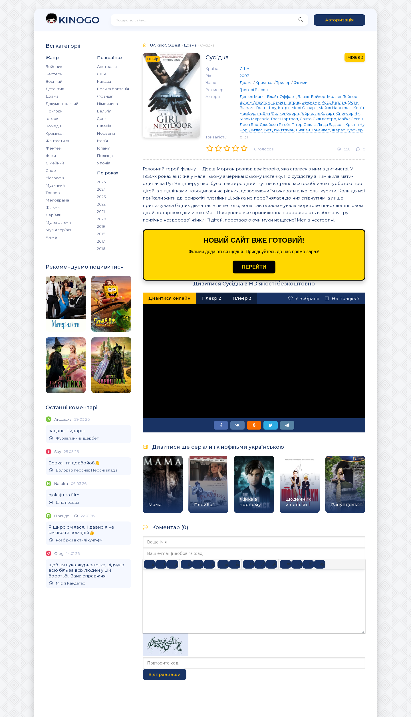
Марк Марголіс (254, 118)
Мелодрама (57, 200)
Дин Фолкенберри (281, 113)
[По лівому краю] (186, 564)
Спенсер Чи (348, 113)
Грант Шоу (266, 107)
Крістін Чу (354, 124)
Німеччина (107, 103)
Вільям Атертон (255, 102)
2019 (101, 226)
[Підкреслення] (172, 564)
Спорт (52, 170)
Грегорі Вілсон (254, 89)
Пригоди (54, 111)
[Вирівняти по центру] (198, 564)
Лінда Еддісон (330, 124)
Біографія (55, 178)
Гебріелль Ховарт (318, 113)
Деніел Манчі (252, 96)
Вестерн (54, 74)
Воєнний (54, 81)
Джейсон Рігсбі (275, 124)
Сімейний (55, 163)
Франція (105, 96)
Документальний (62, 103)
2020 (101, 219)
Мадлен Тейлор (342, 96)
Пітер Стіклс (303, 124)
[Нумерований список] (234, 564)
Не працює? (342, 298)
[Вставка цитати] (285, 564)
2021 (101, 211)
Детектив (55, 88)
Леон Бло (249, 124)
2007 (244, 75)
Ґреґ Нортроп (284, 118)
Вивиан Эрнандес (313, 130)
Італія (102, 140)
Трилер (53, 192)
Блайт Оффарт (281, 96)
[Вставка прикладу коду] (297, 564)
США (102, 74)
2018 (101, 233)
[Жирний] (149, 564)
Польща (105, 155)
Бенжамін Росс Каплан (324, 102)
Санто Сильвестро (318, 118)
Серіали (53, 215)
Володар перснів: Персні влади (83, 470)
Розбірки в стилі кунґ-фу (75, 540)
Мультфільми (58, 222)
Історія (52, 118)
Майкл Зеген (350, 118)
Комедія (54, 126)
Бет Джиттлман (279, 130)
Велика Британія (113, 88)
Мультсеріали (59, 229)
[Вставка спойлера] (308, 564)
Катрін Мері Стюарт (297, 107)
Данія (102, 118)
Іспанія (103, 148)
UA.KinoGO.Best (165, 45)
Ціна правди (64, 502)
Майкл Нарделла (335, 107)
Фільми (53, 207)
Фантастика (57, 140)
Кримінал (55, 133)
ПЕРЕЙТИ (254, 267)
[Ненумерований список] (223, 564)
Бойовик (54, 66)
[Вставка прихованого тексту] (319, 564)
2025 (101, 182)
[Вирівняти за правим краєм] (209, 564)
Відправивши (164, 674)
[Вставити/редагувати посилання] (260, 564)
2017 (101, 241)
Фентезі (54, 148)
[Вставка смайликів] (248, 564)
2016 (101, 248)
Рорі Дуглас (251, 130)
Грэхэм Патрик (285, 102)
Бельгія (104, 111)
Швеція (104, 126)
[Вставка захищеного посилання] (271, 564)
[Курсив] (161, 564)
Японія (103, 163)
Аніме (51, 237)
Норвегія (106, 133)
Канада (104, 81)
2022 (101, 204)
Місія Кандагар (67, 583)
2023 (101, 196)
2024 (101, 189)
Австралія (107, 66)
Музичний (55, 185)
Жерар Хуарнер (347, 130)
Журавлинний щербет (74, 438)
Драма (52, 96)
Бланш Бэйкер (311, 96)
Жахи (51, 155)
